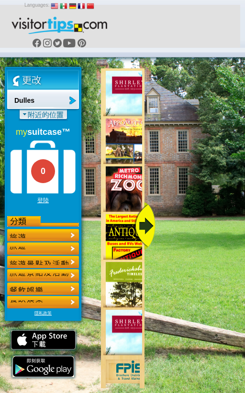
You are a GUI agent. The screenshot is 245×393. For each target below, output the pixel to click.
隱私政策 (43, 313)
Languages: (36, 5)
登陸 (43, 200)
